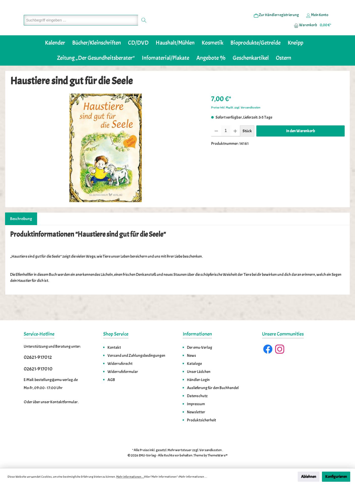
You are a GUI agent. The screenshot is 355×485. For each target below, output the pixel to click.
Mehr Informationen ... (130, 477)
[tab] (21, 234)
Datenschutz (197, 395)
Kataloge (194, 363)
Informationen (197, 334)
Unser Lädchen (198, 371)
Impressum (196, 404)
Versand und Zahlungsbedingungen (136, 355)
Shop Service (115, 334)
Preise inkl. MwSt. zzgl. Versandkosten (235, 123)
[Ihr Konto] (317, 23)
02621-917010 (38, 369)
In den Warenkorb (300, 146)
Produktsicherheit (201, 420)
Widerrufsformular (122, 371)
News (191, 355)
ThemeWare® (218, 455)
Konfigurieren (336, 476)
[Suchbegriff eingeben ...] (81, 27)
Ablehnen (308, 476)
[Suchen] (144, 27)
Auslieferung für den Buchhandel (213, 387)
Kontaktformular (64, 402)
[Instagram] (279, 349)
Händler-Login (198, 379)
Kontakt (114, 347)
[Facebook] (268, 349)
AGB (111, 379)
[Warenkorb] (311, 33)
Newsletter (196, 412)
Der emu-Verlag (199, 347)
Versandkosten (210, 450)
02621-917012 (38, 357)
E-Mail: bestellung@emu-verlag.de (51, 379)
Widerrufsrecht (119, 363)
